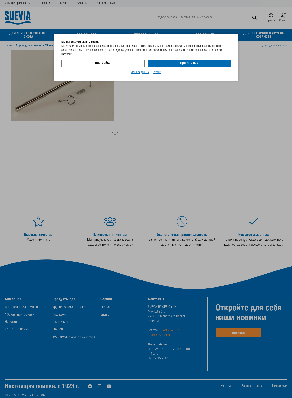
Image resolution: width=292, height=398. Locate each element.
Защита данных (140, 72)
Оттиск (157, 72)
